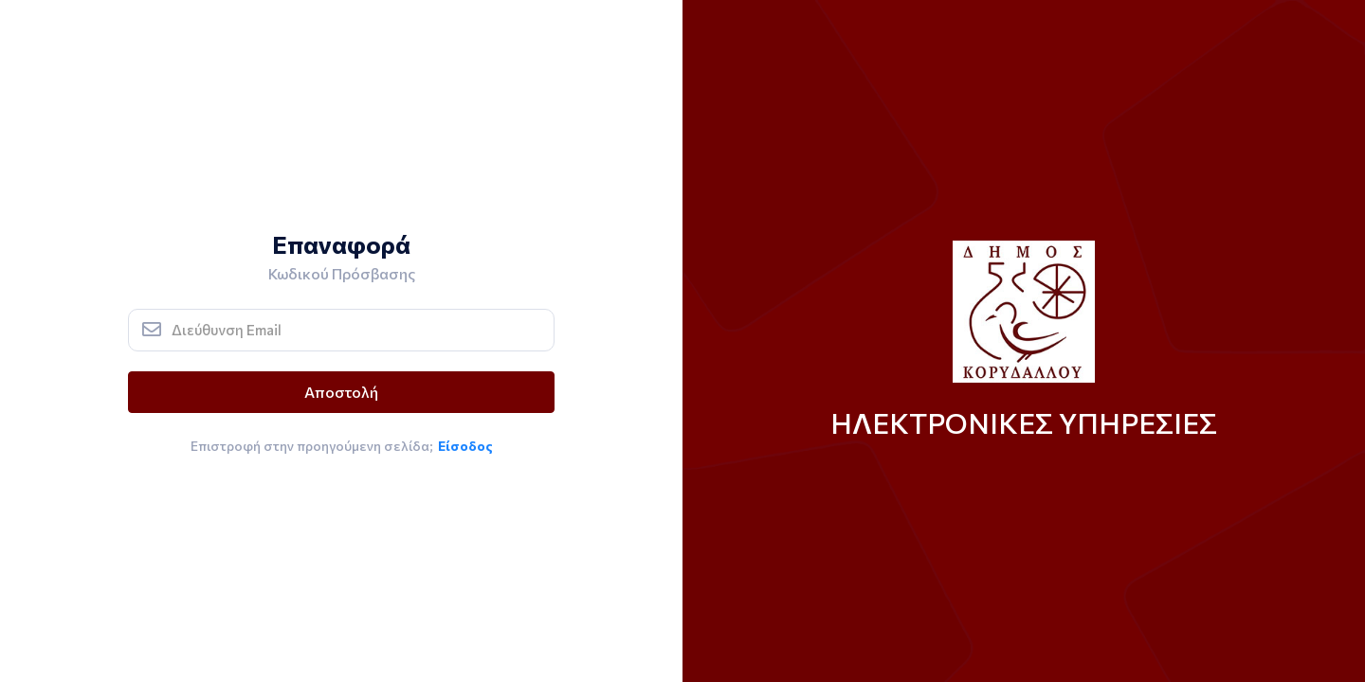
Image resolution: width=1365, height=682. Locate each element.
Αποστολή (341, 392)
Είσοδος (465, 446)
